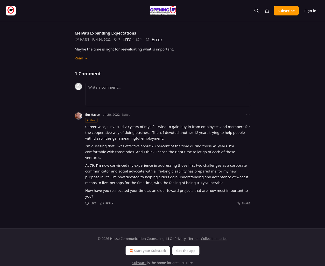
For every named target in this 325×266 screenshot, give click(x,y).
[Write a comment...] (167, 94)
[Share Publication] (267, 10)
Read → (81, 58)
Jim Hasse (82, 39)
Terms (193, 238)
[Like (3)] (117, 39)
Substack (139, 262)
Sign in (310, 10)
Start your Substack (147, 250)
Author (91, 120)
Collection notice (214, 238)
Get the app (186, 250)
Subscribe (286, 10)
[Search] (256, 10)
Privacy (180, 238)
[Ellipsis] (248, 114)
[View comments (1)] (138, 39)
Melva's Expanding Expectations (105, 33)
